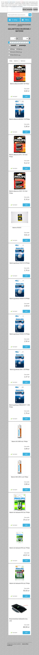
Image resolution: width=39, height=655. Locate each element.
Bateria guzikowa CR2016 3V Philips (20, 263)
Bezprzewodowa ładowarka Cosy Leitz (18, 620)
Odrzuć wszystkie (28, 9)
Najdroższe (23, 61)
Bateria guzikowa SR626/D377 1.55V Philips (19, 406)
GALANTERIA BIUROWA (24, 24)
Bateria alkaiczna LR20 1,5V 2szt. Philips (18, 192)
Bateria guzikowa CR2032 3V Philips (20, 334)
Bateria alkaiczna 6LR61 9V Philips (19, 84)
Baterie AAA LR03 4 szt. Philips (19, 477)
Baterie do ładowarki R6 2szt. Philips (20, 512)
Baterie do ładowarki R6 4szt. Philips (20, 548)
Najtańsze (16, 61)
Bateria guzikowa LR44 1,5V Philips (19, 369)
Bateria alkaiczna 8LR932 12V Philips (19, 119)
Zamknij (35, 9)
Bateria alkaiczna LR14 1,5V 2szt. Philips (18, 156)
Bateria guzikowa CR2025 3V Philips (20, 298)
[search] (29, 14)
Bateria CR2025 (17, 228)
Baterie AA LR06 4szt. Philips (20, 441)
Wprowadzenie (12, 24)
